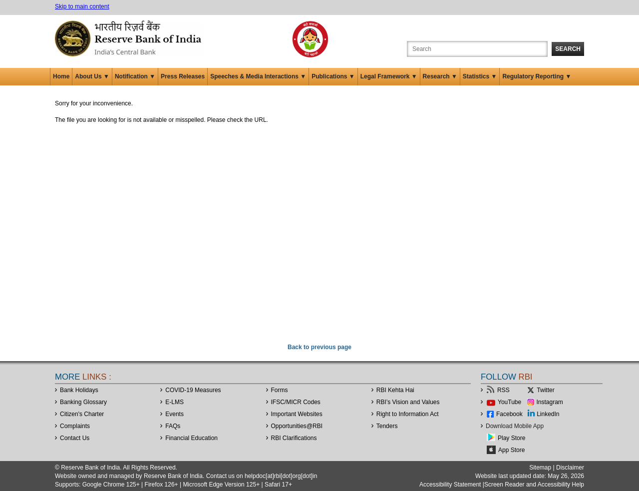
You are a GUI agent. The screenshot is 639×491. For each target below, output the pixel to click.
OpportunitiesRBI (297, 426)
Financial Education (191, 438)
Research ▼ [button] (440, 76)
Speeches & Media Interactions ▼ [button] (258, 76)
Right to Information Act (407, 414)
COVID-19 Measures (193, 390)
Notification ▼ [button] (135, 76)
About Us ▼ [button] (92, 76)
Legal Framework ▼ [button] (388, 76)
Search (568, 48)
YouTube (509, 402)
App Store (511, 450)
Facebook (509, 414)
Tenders (387, 426)
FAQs (172, 426)
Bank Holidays (79, 390)
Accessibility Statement (450, 484)
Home (61, 76)
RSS (503, 390)
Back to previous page (319, 347)
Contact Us (74, 438)
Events (174, 414)
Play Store (511, 438)
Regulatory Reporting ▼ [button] (536, 76)
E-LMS (174, 402)
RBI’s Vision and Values (408, 402)
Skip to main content (82, 6)
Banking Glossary (83, 402)
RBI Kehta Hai (395, 390)
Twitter (545, 390)
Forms (279, 390)
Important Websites (296, 414)
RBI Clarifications (294, 438)
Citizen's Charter (82, 414)
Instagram (550, 402)
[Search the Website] (477, 49)
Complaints (75, 426)
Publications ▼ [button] (333, 76)
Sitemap (540, 467)
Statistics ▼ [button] (480, 76)
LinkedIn (548, 414)
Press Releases (183, 76)
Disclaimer (570, 467)
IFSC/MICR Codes (295, 402)
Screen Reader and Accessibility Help (534, 484)
